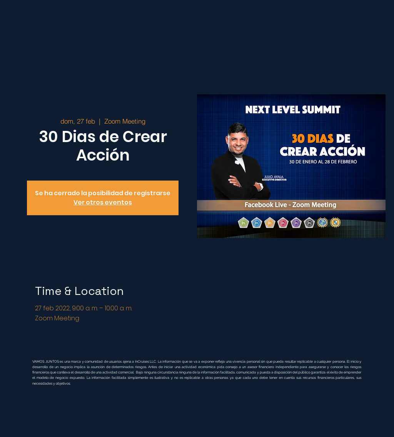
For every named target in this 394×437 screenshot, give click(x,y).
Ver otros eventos (102, 202)
